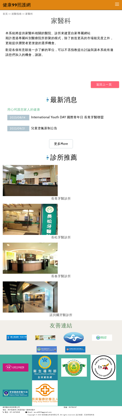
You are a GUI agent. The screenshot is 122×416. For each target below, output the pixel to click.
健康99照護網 (17, 5)
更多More (61, 144)
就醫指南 (17, 13)
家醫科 (29, 13)
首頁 (5, 13)
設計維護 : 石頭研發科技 (85, 415)
